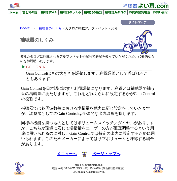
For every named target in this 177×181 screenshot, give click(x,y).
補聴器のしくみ (48, 28)
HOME (25, 28)
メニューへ (67, 154)
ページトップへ (106, 154)
